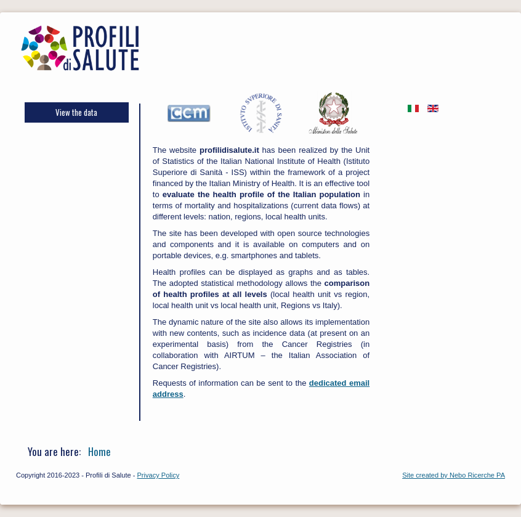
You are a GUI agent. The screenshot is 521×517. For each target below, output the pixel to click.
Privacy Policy (158, 475)
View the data (76, 112)
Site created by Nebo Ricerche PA (453, 475)
